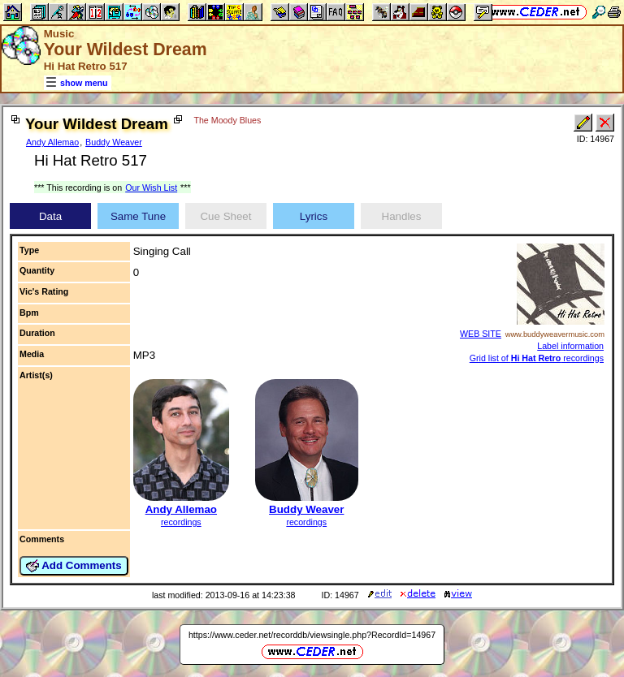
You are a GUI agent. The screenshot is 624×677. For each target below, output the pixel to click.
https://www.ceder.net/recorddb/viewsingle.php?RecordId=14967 (312, 635)
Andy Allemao (52, 142)
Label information (570, 346)
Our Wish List (151, 187)
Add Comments (74, 565)
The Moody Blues (227, 120)
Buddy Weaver (113, 142)
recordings (181, 522)
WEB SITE (480, 333)
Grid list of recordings (537, 358)
